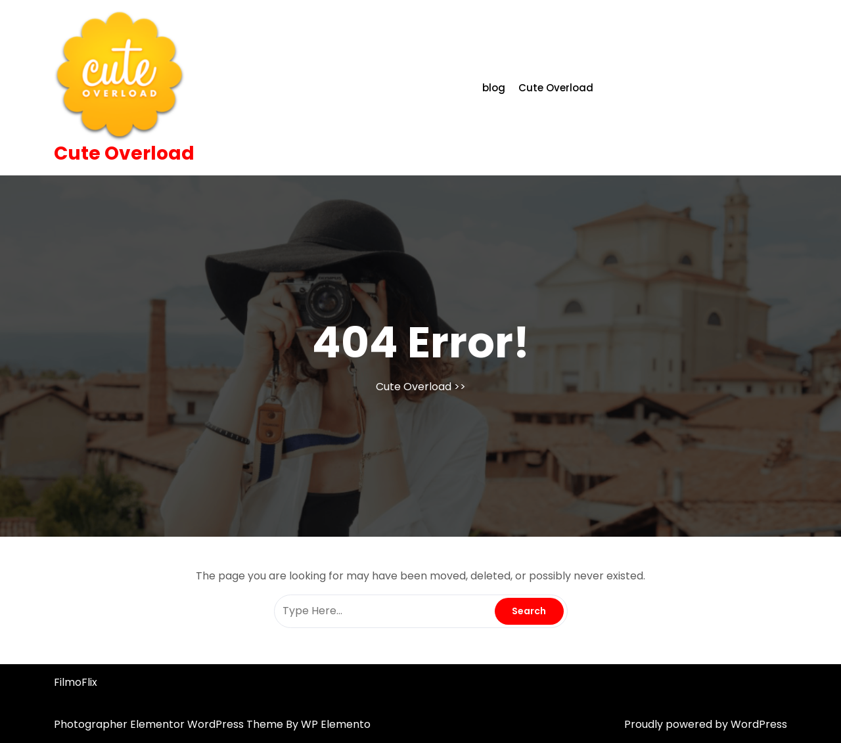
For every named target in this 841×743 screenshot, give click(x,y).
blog (493, 88)
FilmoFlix (75, 682)
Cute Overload (124, 153)
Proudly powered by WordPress (705, 724)
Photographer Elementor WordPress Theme (170, 724)
